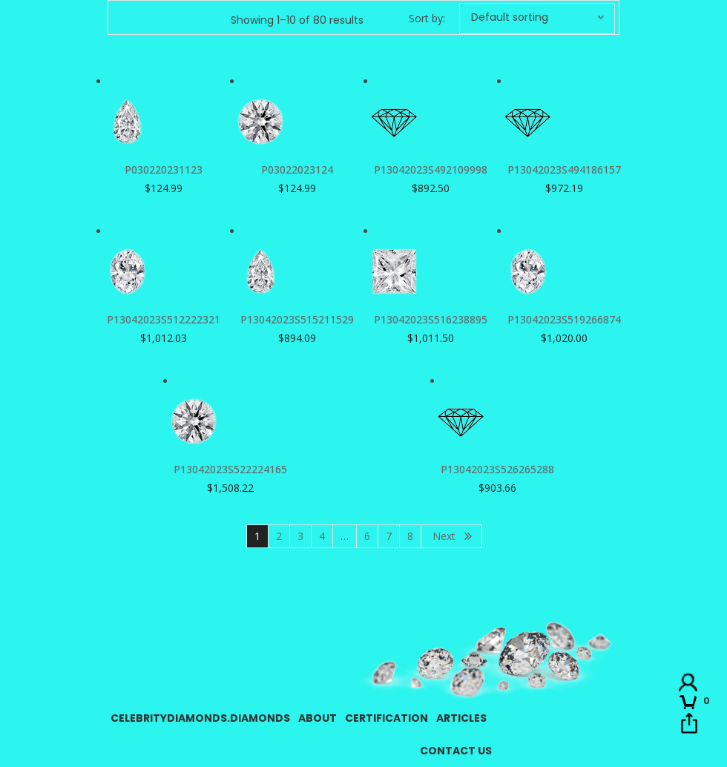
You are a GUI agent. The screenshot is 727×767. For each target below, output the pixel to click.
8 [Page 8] (410, 536)
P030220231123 (164, 169)
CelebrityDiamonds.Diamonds (200, 718)
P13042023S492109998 (430, 169)
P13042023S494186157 (564, 169)
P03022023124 (297, 169)
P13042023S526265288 (497, 469)
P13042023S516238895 (430, 319)
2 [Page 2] (279, 536)
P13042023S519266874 (564, 319)
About (317, 718)
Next (443, 536)
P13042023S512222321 (163, 319)
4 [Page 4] (322, 536)
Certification (386, 718)
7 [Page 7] (389, 536)
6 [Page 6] (367, 536)
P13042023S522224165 (230, 469)
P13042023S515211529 (297, 319)
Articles (461, 718)
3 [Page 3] (300, 536)
